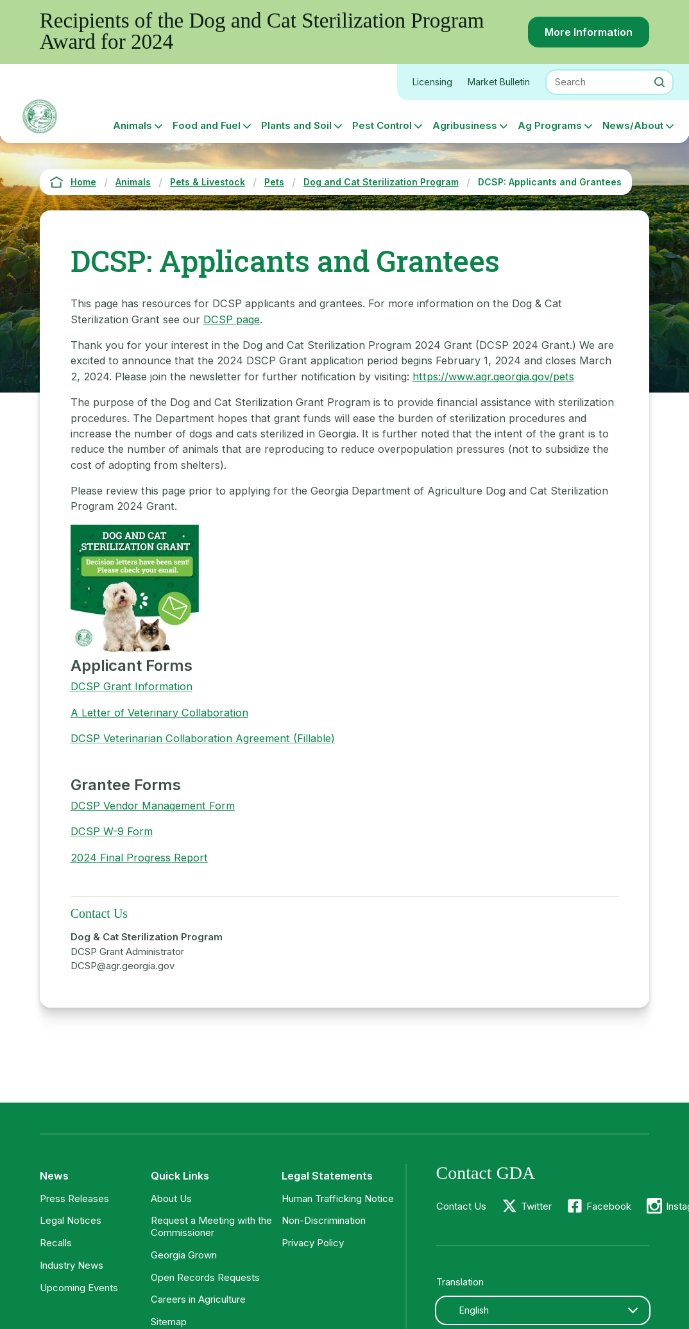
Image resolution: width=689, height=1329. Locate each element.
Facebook (608, 1206)
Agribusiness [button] (464, 125)
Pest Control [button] (382, 125)
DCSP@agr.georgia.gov (122, 966)
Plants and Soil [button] (296, 125)
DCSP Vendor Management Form (153, 805)
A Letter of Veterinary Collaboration (159, 712)
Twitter (536, 1206)
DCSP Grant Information (131, 686)
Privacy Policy (313, 1243)
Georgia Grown (184, 1255)
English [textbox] (474, 1310)
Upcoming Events (79, 1288)
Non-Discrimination (324, 1220)
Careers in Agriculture (198, 1299)
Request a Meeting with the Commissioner (211, 1226)
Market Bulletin (499, 81)
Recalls (56, 1243)
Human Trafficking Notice (338, 1198)
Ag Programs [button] (550, 125)
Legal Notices (70, 1220)
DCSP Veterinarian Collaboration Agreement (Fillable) (203, 738)
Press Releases (74, 1198)
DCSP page (231, 319)
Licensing (432, 81)
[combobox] (543, 1310)
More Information (589, 32)
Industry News (71, 1265)
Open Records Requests (205, 1277)
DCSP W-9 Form (112, 831)
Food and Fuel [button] (207, 125)
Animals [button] (132, 125)
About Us (171, 1198)
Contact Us (461, 1206)
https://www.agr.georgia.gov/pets (493, 376)
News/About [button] (632, 125)
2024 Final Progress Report (139, 857)
